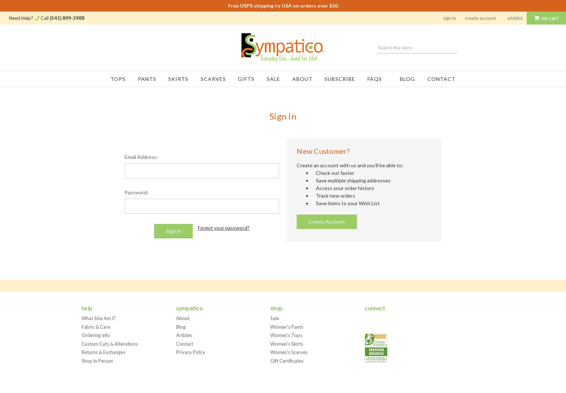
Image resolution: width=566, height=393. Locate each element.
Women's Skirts (286, 344)
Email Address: (141, 157)
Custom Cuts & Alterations (110, 344)
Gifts (246, 79)
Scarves (213, 79)
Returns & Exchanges (103, 352)
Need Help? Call (46, 18)
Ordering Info (96, 335)
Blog (407, 79)
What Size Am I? (99, 318)
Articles (184, 335)
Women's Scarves (289, 352)
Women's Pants (286, 327)
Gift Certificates (287, 361)
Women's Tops (286, 335)
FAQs (377, 79)
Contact (441, 79)
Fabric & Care (96, 327)
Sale (273, 79)
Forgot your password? (223, 228)
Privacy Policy (190, 352)
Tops (118, 79)
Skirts (178, 79)
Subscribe (340, 79)
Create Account (480, 18)
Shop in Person (97, 361)
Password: (136, 192)
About (302, 79)
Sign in (449, 18)
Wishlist (513, 18)
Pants (147, 79)
